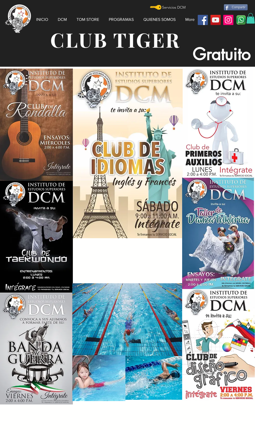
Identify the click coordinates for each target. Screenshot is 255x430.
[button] (63, 17)
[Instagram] (228, 20)
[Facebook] (203, 20)
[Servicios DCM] (173, 7)
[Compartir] (236, 7)
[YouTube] (216, 20)
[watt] (241, 20)
